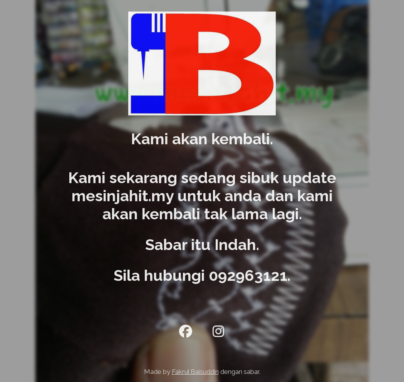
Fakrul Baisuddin (195, 371)
